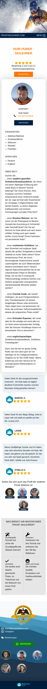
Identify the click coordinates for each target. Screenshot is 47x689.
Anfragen (24, 123)
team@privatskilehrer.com (14, 628)
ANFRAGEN (23, 644)
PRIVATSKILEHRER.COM (13, 35)
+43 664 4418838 (23, 116)
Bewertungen (9, 638)
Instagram (7, 631)
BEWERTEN (23, 74)
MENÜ (39, 35)
